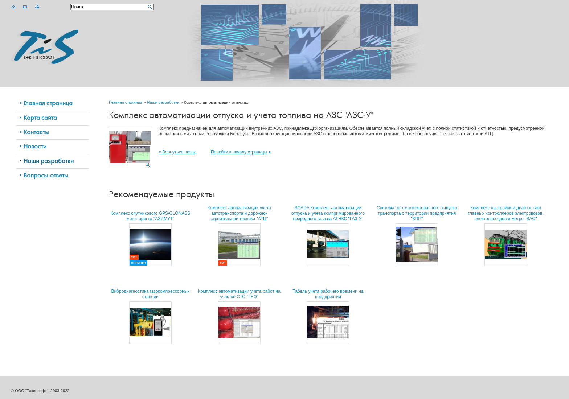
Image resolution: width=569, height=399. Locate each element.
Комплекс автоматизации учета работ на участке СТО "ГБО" (239, 294)
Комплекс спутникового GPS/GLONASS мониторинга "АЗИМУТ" (150, 216)
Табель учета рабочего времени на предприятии (327, 294)
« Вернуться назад (177, 152)
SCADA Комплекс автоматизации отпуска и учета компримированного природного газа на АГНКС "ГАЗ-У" (328, 213)
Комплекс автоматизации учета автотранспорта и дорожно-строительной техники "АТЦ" (239, 213)
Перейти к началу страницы (241, 152)
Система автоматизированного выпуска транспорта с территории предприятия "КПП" (417, 213)
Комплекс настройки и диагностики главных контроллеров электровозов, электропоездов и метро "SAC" (506, 213)
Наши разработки (163, 102)
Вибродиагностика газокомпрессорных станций (150, 294)
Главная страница (125, 102)
